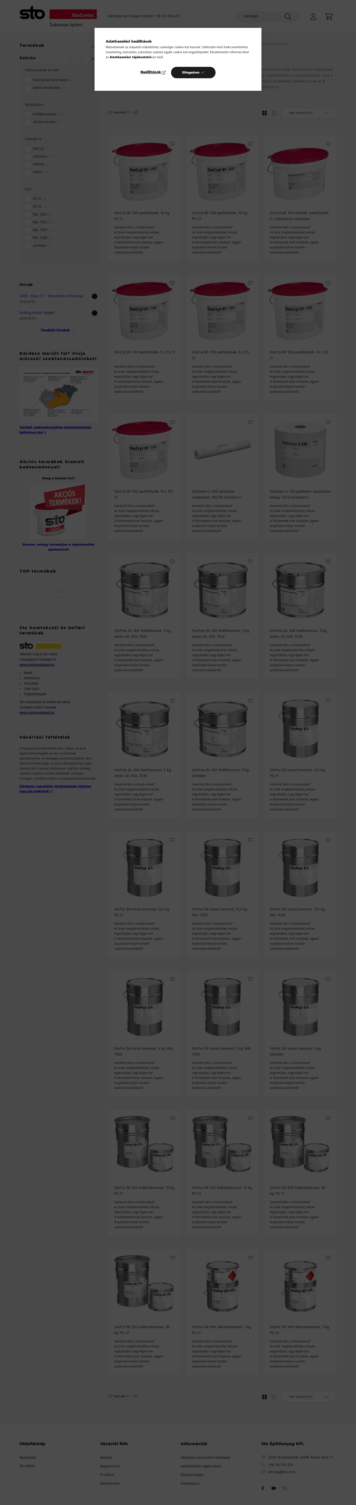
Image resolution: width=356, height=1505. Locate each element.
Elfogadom (190, 72)
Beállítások (150, 72)
